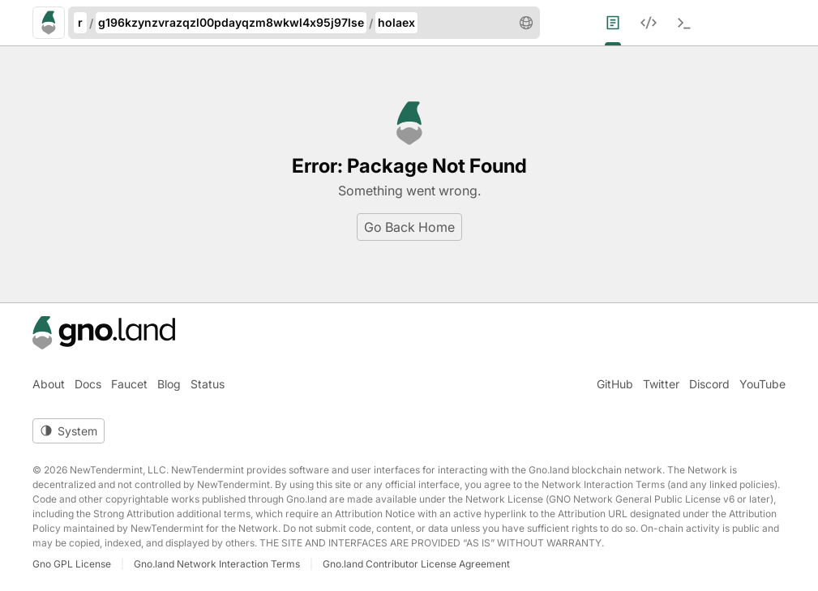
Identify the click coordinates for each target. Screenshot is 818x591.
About (48, 384)
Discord (709, 384)
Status (208, 384)
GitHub (615, 384)
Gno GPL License (71, 564)
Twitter (661, 384)
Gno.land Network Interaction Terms (217, 564)
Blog (169, 384)
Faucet (129, 384)
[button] (526, 22)
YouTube (762, 384)
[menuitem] (622, 22)
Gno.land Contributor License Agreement (416, 564)
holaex (396, 22)
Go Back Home (409, 227)
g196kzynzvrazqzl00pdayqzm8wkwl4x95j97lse (231, 22)
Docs (88, 384)
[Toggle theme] (68, 430)
